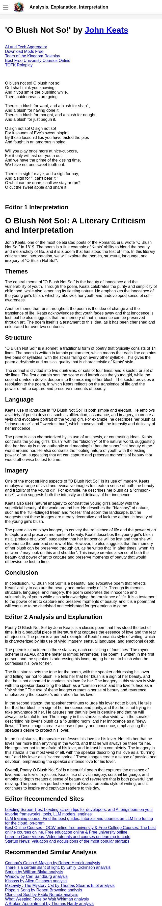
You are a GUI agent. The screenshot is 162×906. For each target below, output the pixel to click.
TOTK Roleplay (19, 65)
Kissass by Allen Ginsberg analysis (36, 881)
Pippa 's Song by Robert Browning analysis (43, 890)
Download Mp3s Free (24, 51)
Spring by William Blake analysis (34, 872)
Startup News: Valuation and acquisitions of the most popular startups (67, 841)
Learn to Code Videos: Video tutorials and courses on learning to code (67, 837)
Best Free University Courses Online (37, 60)
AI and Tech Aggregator (26, 47)
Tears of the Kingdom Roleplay (32, 56)
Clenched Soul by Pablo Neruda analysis (41, 894)
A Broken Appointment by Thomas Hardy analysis (49, 903)
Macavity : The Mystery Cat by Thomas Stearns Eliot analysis (60, 885)
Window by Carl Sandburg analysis (36, 876)
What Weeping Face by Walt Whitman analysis (47, 899)
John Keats (106, 29)
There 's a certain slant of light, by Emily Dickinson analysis (58, 867)
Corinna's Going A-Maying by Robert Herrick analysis (52, 863)
